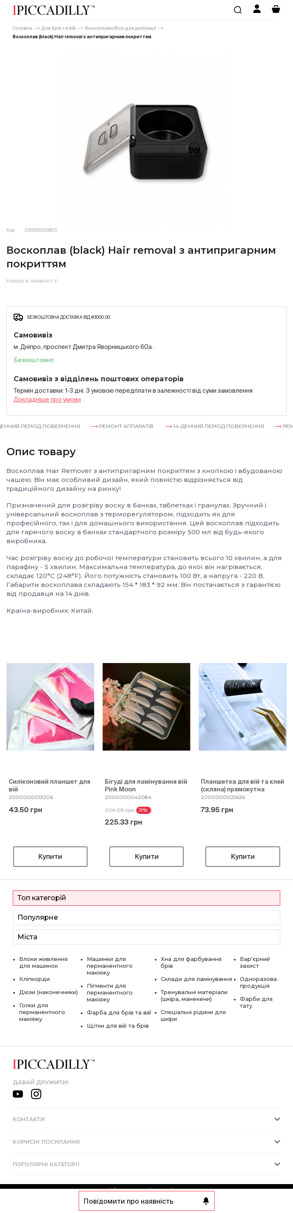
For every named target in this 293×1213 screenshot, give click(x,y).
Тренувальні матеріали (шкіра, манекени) (194, 995)
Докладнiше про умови (47, 399)
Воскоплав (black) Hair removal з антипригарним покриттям (82, 36)
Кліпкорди (34, 978)
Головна (22, 28)
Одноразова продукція (258, 982)
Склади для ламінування (196, 978)
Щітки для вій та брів (118, 1025)
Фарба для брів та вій (119, 1012)
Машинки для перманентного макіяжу (110, 965)
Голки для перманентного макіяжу (42, 1012)
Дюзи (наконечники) (48, 992)
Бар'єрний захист (255, 962)
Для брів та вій (59, 28)
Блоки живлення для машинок (43, 962)
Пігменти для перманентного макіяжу (110, 992)
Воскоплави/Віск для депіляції (120, 28)
